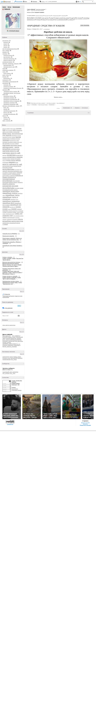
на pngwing (17, 169)
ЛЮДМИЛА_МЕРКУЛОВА (9, 344)
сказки (13, 209)
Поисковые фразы (16, 390)
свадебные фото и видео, (10, 91)
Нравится (77, 107)
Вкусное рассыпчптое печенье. (11, 262)
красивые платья (6, 158)
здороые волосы (7, 55)
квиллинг (4, 155)
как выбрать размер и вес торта (15, 142)
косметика (11, 155)
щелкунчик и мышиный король (11, 223)
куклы (8, 160)
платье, (5, 117)
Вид (79, 2)
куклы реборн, (7, 73)
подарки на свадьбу (6, 174)
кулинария (5, 162)
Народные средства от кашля (38, 103)
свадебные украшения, (9, 104)
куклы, (4, 72)
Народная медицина (43, 104)
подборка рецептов (16, 174)
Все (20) (22, 231)
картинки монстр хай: (11, 153)
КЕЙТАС (19, 340)
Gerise (11, 356)
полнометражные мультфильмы (8, 180)
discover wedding (6, 128)
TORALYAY (3, 9)
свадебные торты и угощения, (11, 101)
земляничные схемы (14, 140)
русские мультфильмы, (9, 114)
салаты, (5, 47)
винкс (4, 134)
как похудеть (6, 143)
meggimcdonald (6, 359)
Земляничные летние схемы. (10, 281)
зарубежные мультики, (9, 111)
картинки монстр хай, (9, 67)
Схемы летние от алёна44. (9, 276)
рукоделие (6, 186)
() (71, 107)
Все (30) (22, 254)
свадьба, (4, 90)
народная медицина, (8, 58)
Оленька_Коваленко (7, 345)
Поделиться (85, 107)
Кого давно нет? (6, 335)
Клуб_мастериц (19, 341)
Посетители (15, 389)
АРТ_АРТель (5, 373)
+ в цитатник (46, 29)
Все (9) (22, 354)
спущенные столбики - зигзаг (13, 212)
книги (3, 68)
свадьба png (12, 207)
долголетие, (63, 15)
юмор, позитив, (6, 120)
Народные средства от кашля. (37, 10)
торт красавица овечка (18, 215)
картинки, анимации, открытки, (10, 63)
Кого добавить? (16, 335)
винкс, (5, 107)
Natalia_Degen (17, 356)
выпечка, (5, 42)
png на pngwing (9, 130)
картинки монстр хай (10, 151)
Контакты (85, 424)
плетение (19, 172)
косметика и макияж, (8, 70)
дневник (13, 137)
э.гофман (5, 224)
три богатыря (11, 217)
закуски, (5, 45)
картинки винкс (16, 145)
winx (14, 130)
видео (7, 132)
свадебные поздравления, (10, 99)
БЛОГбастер (13, 340)
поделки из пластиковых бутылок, (12, 88)
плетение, (6, 85)
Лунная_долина (6, 342)
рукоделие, (5, 83)
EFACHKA (5, 337)
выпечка (14, 135)
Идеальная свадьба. (8, 236)
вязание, (4, 52)
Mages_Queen (12, 337)
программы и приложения (9, 81)
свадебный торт (15, 205)
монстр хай (7, 164)
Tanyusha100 (19, 337)
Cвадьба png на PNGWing (9, 233)
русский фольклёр (7, 190)
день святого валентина (8, 325)
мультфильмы (8, 169)
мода (16, 162)
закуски (18, 137)
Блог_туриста (6, 340)
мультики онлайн (7, 167)
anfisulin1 (20, 358)
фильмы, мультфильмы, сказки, (11, 106)
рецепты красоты (8, 184)
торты (4, 217)
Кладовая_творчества (8, 341)
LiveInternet (6, 2)
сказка (9, 209)
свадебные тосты (14, 199)
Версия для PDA (85, 422)
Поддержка (76, 2)
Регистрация (19, 1)
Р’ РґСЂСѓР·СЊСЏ (14, 31)
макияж (12, 162)
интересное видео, (7, 62)
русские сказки (19, 188)
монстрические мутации (7, 166)
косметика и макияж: (15, 157)
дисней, (5, 109)
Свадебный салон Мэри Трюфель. (12, 245)
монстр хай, (6, 112)
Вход (26, 1)
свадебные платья (9, 193)
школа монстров (17, 221)
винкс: (9, 133)
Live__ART (12, 373)
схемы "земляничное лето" (8, 213)
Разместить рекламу (85, 425)
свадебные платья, (8, 96)
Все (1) (22, 291)
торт (11, 216)
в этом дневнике (8, 308)
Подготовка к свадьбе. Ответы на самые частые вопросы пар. (12, 239)
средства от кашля (51, 103)
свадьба (5, 207)
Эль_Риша (14, 359)
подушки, (5, 119)
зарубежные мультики (15, 138)
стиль (21, 212)
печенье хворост (12, 172)
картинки (6, 145)
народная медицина (13, 171)
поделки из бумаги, (8, 86)
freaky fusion (13, 128)
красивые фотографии (15, 158)
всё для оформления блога (9, 49)
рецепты (20, 182)
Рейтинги (35, 1)
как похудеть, (7, 57)
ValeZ (3, 338)
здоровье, (5, 53)
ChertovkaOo (5, 356)
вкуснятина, (5, 40)
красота (4, 160)
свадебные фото (8, 203)
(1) (14, 257)
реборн (11, 182)
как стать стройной (14, 143)
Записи (4, 7)
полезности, (5, 80)
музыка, (4, 76)
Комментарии (16, 7)
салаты (15, 190)
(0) (19, 233)
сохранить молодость (13, 210)
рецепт (15, 182)
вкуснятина (16, 133)
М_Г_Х (18, 344)
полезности (12, 177)
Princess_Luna (6, 358)
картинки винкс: (15, 149)
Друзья (9, 7)
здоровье (6, 140)
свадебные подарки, (8, 97)
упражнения (9, 219)
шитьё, (4, 115)
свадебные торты (12, 195)
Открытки (7, 294)
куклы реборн (16, 160)
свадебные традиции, (9, 102)
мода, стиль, (5, 75)
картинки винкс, (7, 65)
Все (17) (22, 331)
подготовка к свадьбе (8, 175)
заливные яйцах (6, 138)
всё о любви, (5, 50)
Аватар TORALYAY (12, 20)
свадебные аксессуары (10, 191)
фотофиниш (15, 219)
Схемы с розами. (7, 257)
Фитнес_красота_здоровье (9, 346)
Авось (43, 1)
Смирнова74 (17, 345)
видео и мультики (14, 132)
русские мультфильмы (10, 187)
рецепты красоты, (8, 60)
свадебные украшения (11, 201)
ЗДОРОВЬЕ (34, 104)
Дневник (84, 25)
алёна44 (8, 338)
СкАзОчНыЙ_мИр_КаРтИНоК (10, 372)
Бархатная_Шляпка (16, 338)
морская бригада (17, 166)
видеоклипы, (6, 78)
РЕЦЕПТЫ (51, 104)
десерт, (5, 44)
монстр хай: (17, 164)
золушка (4, 142)
